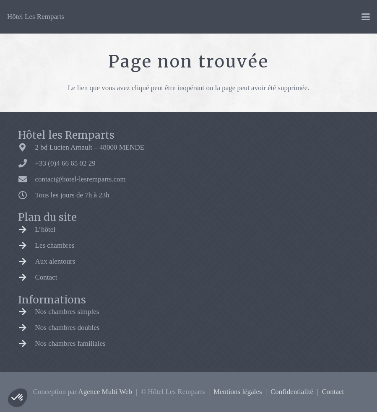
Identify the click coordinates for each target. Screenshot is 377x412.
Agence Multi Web (105, 392)
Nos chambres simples (67, 312)
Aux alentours (55, 261)
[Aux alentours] (26, 261)
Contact (46, 277)
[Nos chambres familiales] (26, 343)
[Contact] (26, 277)
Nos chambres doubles (67, 328)
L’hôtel (45, 229)
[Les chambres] (26, 245)
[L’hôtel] (26, 229)
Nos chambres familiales (70, 343)
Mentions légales (237, 392)
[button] (18, 398)
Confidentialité (291, 392)
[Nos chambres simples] (26, 312)
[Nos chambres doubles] (26, 328)
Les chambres (55, 245)
